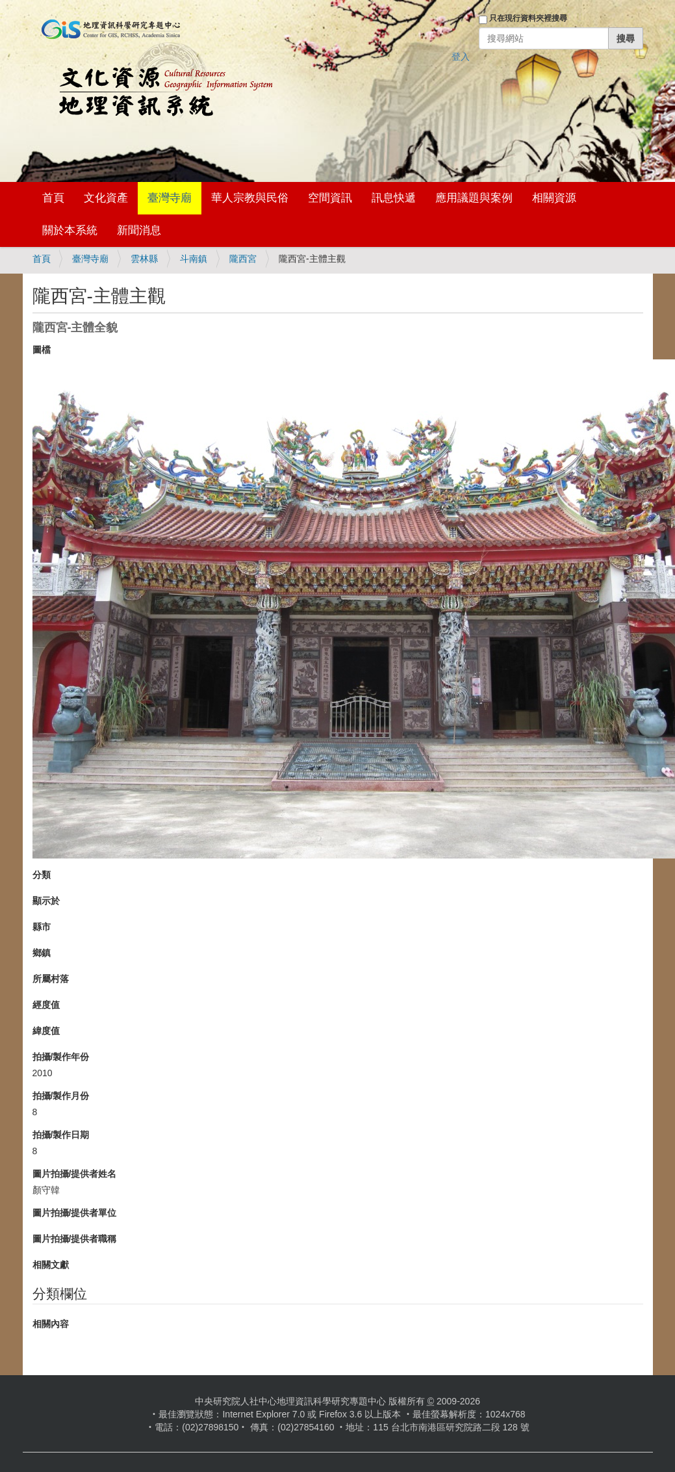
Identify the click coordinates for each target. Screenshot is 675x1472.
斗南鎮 (193, 258)
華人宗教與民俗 (249, 198)
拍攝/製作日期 (61, 1135)
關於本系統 (69, 230)
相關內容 (50, 1324)
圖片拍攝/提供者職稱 (74, 1238)
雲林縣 (144, 258)
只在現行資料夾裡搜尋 (528, 18)
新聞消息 (139, 230)
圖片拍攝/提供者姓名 (74, 1174)
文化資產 (106, 198)
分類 (41, 875)
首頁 (53, 198)
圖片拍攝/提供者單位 (74, 1212)
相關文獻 (50, 1264)
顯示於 (46, 901)
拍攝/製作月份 (61, 1096)
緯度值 (46, 1031)
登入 (461, 56)
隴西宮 (243, 258)
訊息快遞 (394, 198)
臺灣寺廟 (169, 198)
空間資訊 (330, 198)
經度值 (46, 1005)
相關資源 (554, 198)
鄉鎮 (41, 953)
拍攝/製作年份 (61, 1057)
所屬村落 (50, 979)
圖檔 (41, 349)
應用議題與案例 (474, 198)
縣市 (41, 927)
